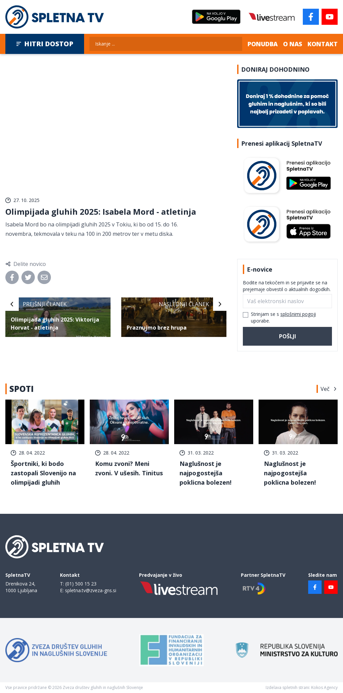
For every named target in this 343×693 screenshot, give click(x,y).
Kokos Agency (324, 687)
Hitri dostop (44, 43)
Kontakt (322, 44)
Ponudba (263, 44)
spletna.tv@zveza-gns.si (90, 590)
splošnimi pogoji (298, 314)
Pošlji (287, 336)
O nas (292, 44)
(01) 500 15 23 (80, 583)
